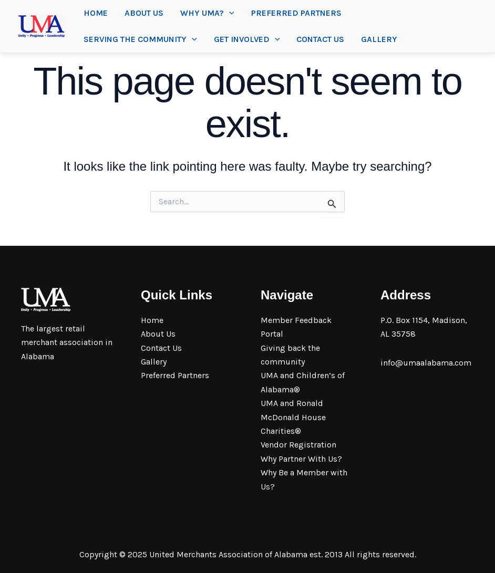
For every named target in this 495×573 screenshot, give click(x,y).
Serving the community (140, 39)
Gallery (379, 39)
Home (96, 13)
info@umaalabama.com (425, 363)
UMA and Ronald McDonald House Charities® (293, 417)
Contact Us (320, 39)
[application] (229, 13)
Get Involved (247, 39)
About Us (144, 13)
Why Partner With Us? (301, 459)
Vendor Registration (298, 445)
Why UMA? (207, 13)
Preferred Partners (296, 13)
